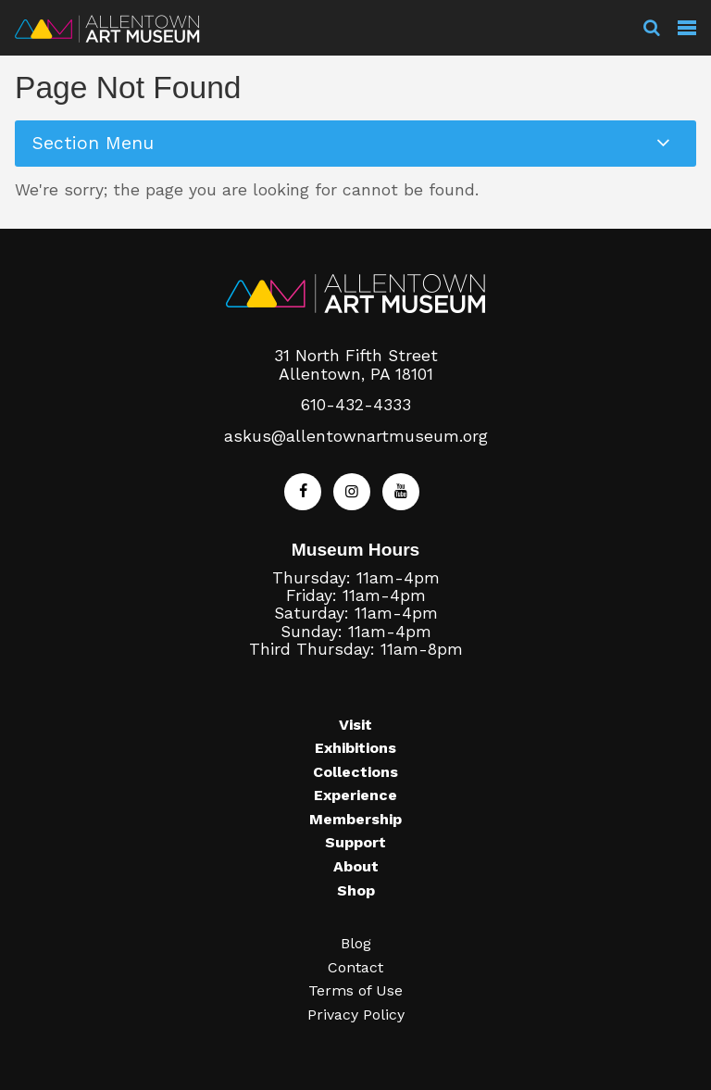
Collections (355, 772)
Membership (355, 819)
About (356, 866)
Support (355, 842)
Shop (356, 890)
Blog (356, 943)
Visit (355, 724)
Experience (355, 795)
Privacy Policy (356, 1014)
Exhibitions (355, 748)
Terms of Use (355, 990)
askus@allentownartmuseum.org (356, 436)
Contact (355, 967)
